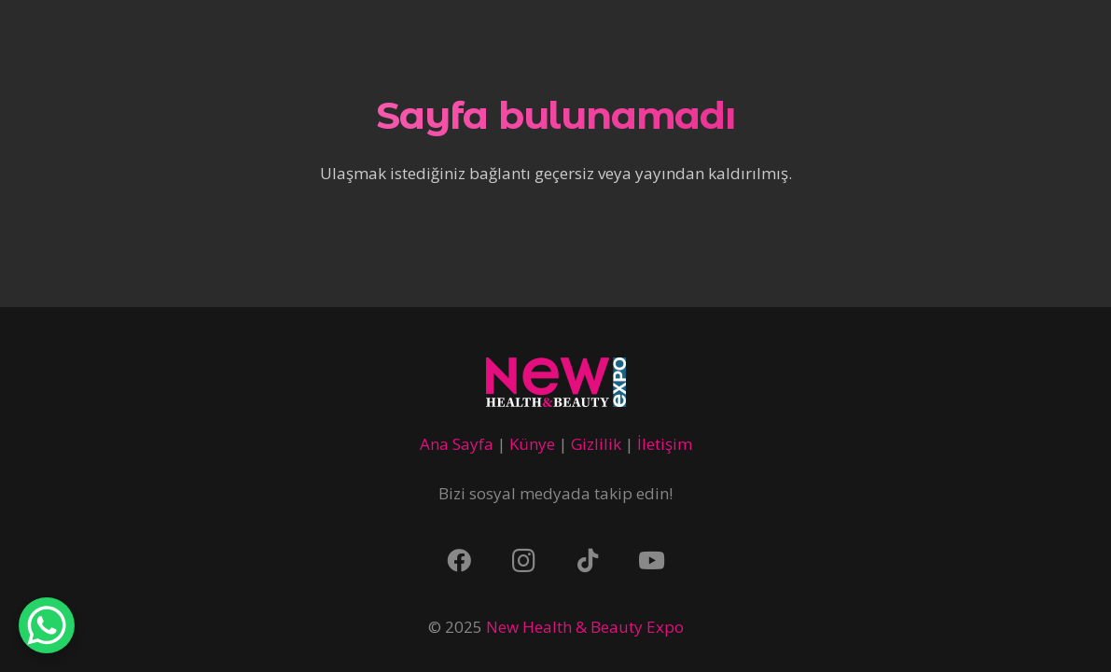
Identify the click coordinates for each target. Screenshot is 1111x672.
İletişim (664, 444)
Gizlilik (596, 444)
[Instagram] (523, 561)
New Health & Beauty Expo (585, 626)
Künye (532, 444)
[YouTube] (652, 561)
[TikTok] (588, 561)
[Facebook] (459, 561)
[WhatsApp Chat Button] (47, 625)
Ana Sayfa (456, 444)
